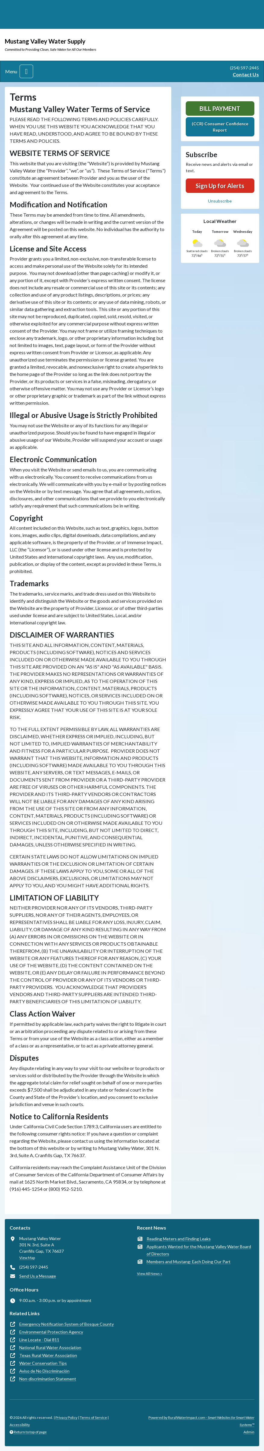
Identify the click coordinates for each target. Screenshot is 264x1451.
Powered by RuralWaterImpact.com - (201, 1421)
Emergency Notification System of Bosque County (66, 1324)
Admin (249, 1432)
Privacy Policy (66, 1417)
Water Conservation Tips (43, 1363)
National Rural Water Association (50, 1347)
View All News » (149, 1273)
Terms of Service (93, 1417)
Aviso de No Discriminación (44, 1370)
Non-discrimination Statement (47, 1378)
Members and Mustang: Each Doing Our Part (189, 1261)
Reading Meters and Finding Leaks (179, 1238)
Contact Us (246, 74)
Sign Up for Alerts (220, 185)
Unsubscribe (220, 200)
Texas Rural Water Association (48, 1355)
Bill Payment (220, 108)
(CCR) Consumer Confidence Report (220, 127)
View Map (27, 1257)
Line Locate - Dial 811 (39, 1339)
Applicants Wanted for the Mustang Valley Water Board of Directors (199, 1250)
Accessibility (20, 1424)
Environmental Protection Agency (51, 1331)
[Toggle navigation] (26, 71)
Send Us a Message (37, 1276)
